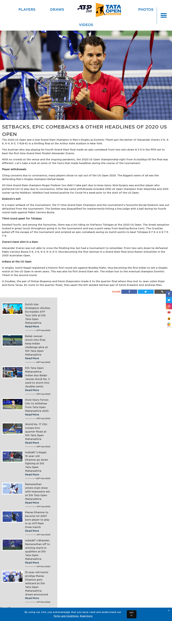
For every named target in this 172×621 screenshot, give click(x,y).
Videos (86, 25)
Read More (32, 326)
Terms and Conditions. (66, 616)
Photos (146, 9)
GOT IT (131, 614)
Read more (86, 616)
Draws (57, 9)
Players (27, 9)
